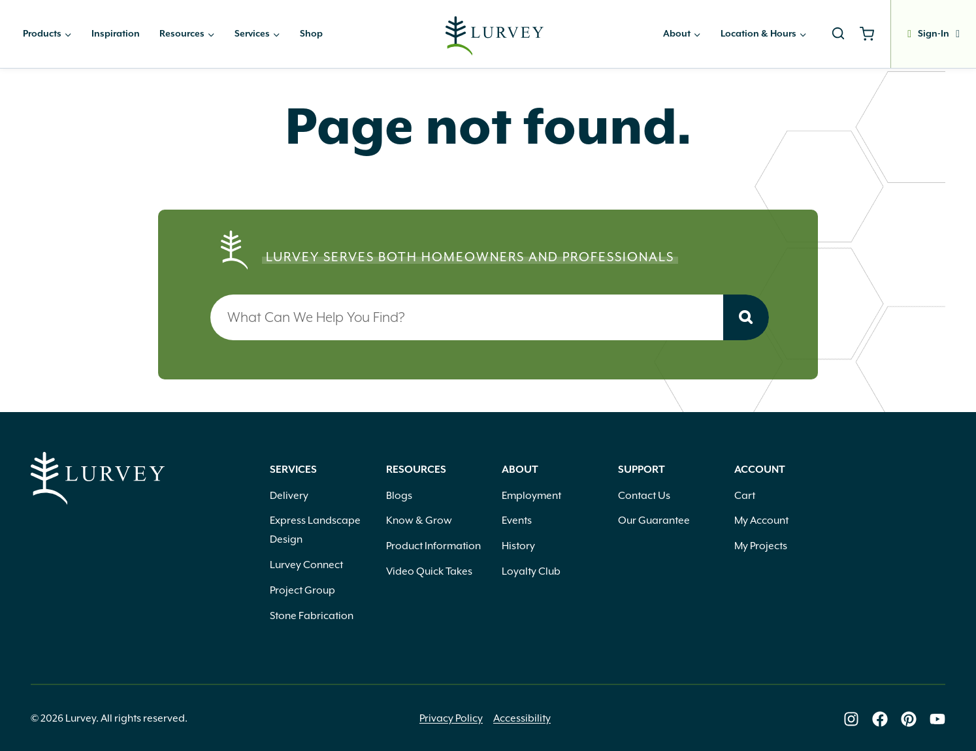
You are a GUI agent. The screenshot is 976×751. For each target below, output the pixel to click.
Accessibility (522, 718)
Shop (311, 34)
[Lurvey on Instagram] (851, 719)
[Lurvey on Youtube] (937, 719)
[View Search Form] (838, 34)
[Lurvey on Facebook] (880, 719)
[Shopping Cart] (872, 34)
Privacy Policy (451, 718)
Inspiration (115, 34)
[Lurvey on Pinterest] (909, 719)
